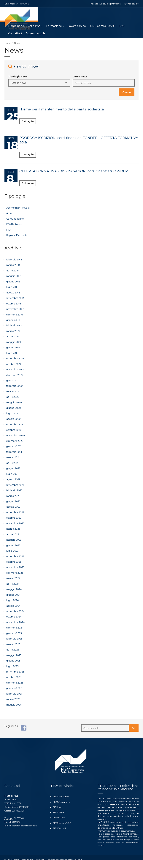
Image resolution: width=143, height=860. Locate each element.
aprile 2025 (12, 645)
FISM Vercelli (59, 822)
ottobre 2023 (13, 558)
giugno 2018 (13, 281)
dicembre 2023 (14, 569)
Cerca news (80, 76)
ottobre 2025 (13, 672)
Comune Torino (14, 218)
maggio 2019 (13, 341)
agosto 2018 (12, 292)
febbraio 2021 (13, 449)
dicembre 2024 (14, 623)
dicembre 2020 (14, 438)
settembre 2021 (14, 482)
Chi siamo (34, 26)
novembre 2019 (14, 368)
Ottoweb (63, 854)
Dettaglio (28, 121)
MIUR (9, 229)
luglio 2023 (12, 547)
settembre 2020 (15, 422)
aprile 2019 (12, 335)
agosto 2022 (13, 504)
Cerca (126, 92)
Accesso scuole (35, 33)
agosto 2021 (12, 477)
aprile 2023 (12, 531)
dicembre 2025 (14, 678)
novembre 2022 (15, 520)
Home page (16, 26)
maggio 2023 (13, 536)
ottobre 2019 (13, 362)
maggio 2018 (13, 275)
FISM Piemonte (60, 791)
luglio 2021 (12, 471)
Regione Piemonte (16, 235)
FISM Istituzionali (15, 224)
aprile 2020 (12, 395)
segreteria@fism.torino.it (23, 821)
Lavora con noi (77, 26)
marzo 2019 (12, 330)
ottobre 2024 (13, 612)
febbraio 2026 (13, 688)
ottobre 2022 (13, 515)
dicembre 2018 (14, 313)
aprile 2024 (12, 580)
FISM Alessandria (61, 796)
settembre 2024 (15, 607)
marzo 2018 (12, 264)
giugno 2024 (13, 591)
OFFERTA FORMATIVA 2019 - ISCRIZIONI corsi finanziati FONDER (73, 171)
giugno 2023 (13, 542)
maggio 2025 (13, 650)
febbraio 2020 (14, 384)
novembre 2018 (14, 308)
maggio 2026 (13, 699)
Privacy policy (76, 854)
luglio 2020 (12, 411)
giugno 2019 (13, 346)
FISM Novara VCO (61, 817)
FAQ (122, 26)
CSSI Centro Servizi (102, 26)
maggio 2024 (13, 585)
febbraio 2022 (13, 487)
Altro (9, 213)
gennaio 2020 (14, 379)
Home (7, 43)
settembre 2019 (14, 357)
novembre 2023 (15, 563)
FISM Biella (58, 807)
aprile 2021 (12, 460)
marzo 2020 (13, 390)
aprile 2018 (12, 270)
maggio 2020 (13, 400)
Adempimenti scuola (17, 208)
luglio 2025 (12, 661)
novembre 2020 (15, 433)
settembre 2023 (14, 553)
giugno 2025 (13, 656)
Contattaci (15, 33)
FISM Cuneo (59, 812)
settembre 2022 (14, 509)
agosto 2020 (13, 417)
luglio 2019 (12, 352)
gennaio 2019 (13, 319)
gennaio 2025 (13, 629)
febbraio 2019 (13, 324)
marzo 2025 (13, 640)
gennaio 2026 (13, 683)
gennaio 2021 (13, 444)
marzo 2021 (12, 455)
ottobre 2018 (13, 302)
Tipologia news (18, 76)
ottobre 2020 (13, 428)
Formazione (54, 26)
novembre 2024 (15, 618)
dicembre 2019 (14, 373)
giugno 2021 (13, 466)
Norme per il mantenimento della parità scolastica (61, 109)
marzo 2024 (13, 574)
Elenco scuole (131, 3)
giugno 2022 (13, 498)
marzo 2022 (13, 493)
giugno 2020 (13, 406)
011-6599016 (22, 3)
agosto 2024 (13, 602)
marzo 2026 (13, 694)
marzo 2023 (13, 525)
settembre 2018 (14, 297)
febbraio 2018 (13, 259)
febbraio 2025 (13, 634)
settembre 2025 (14, 667)
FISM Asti (57, 801)
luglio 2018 (12, 286)
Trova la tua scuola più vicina (105, 3)
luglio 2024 (12, 596)
